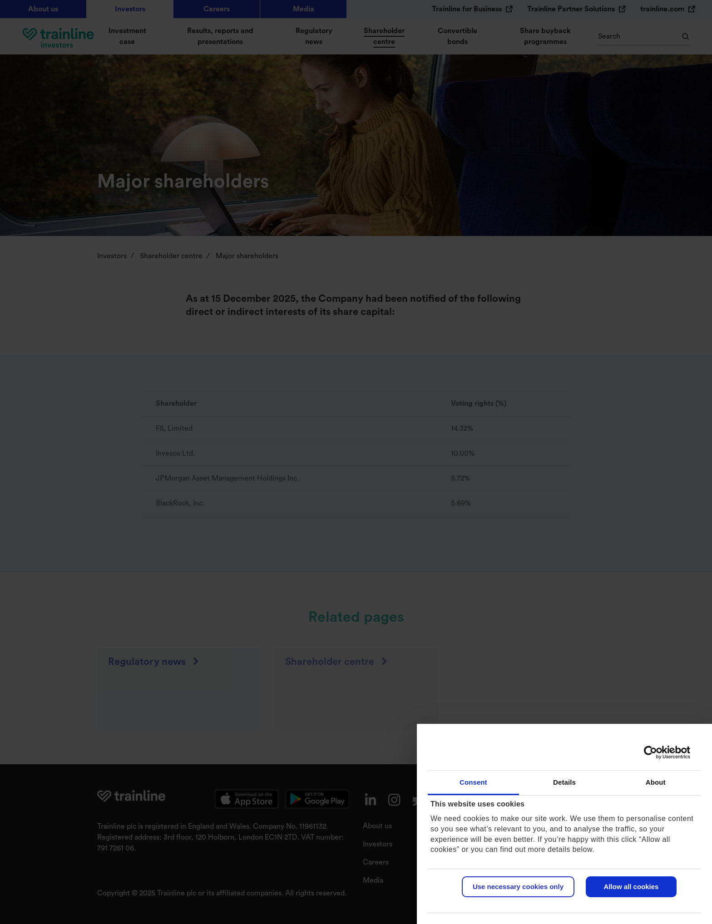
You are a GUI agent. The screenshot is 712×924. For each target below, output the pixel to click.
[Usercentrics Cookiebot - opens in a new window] (650, 752)
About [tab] (656, 782)
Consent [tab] (473, 782)
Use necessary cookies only (518, 886)
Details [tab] (564, 782)
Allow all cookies (631, 886)
